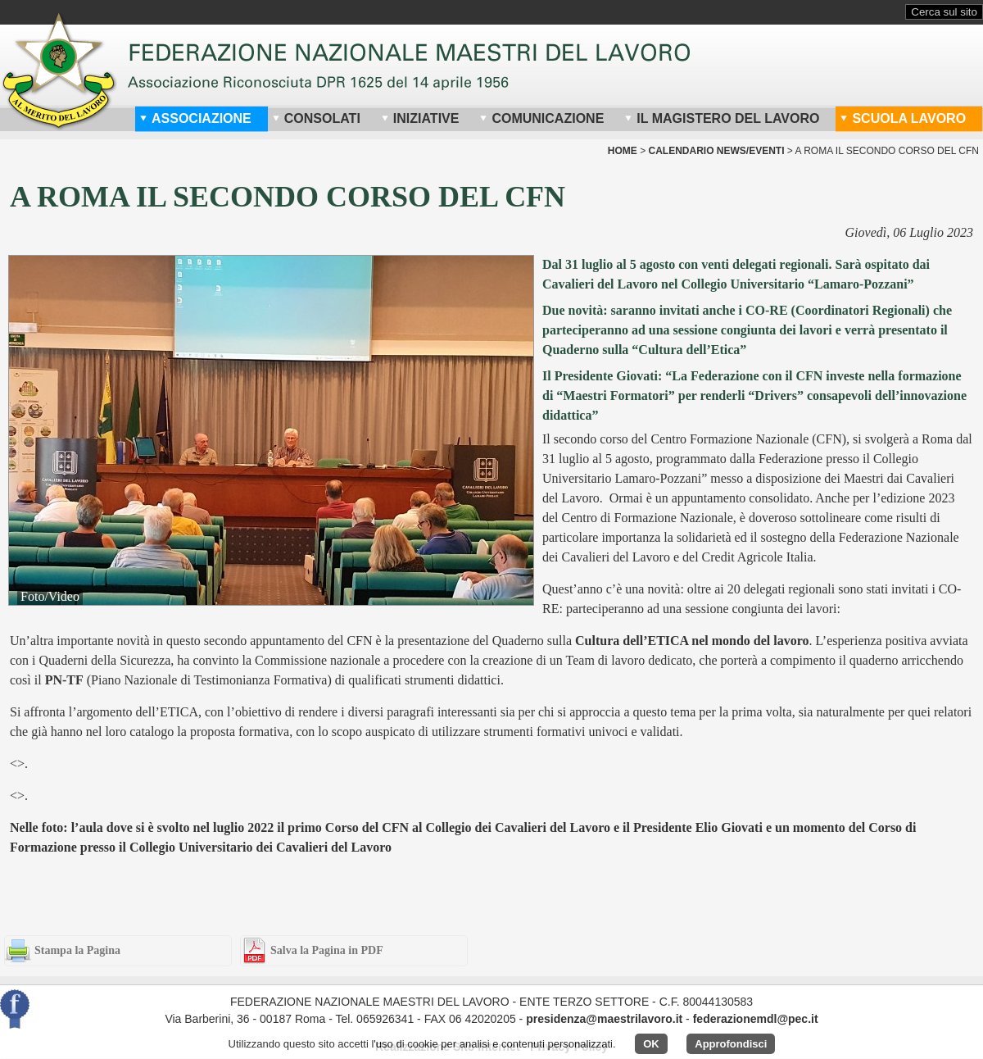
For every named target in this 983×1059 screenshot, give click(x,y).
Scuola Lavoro (903, 118)
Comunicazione (541, 118)
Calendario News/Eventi (716, 151)
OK (651, 1044)
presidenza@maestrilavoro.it (604, 1018)
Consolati (316, 118)
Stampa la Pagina (77, 950)
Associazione (195, 118)
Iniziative (420, 118)
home (622, 151)
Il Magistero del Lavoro (721, 118)
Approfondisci (731, 1044)
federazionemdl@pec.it (755, 1018)
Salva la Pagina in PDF (326, 950)
